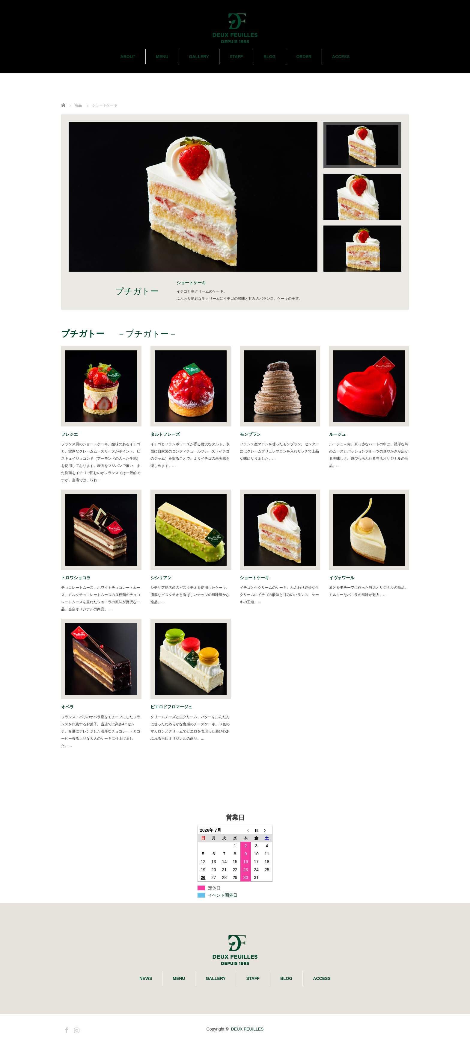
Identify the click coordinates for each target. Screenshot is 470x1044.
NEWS (145, 978)
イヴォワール (343, 577)
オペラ (69, 706)
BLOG (269, 56)
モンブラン (252, 434)
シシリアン (163, 577)
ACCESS (341, 56)
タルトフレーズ (167, 434)
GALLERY (199, 56)
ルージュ (339, 434)
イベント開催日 (222, 895)
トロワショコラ (76, 577)
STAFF (236, 56)
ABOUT (127, 56)
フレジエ (69, 434)
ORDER (304, 56)
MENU (162, 56)
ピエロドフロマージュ (171, 706)
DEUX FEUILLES (247, 1029)
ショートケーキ (254, 577)
